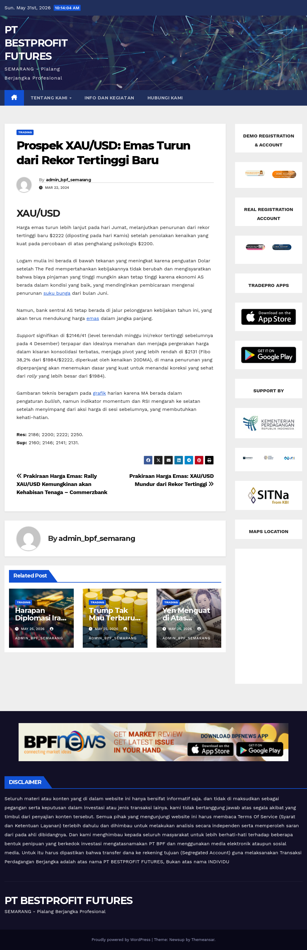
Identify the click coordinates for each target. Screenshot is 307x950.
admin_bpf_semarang (68, 179)
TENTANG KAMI (50, 98)
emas (93, 318)
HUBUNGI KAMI (165, 98)
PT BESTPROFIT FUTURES (35, 42)
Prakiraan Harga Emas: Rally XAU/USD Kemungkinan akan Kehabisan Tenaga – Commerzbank (61, 484)
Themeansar (202, 939)
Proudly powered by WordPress (121, 939)
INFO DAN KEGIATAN (109, 98)
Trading (25, 132)
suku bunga (56, 293)
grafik (99, 393)
